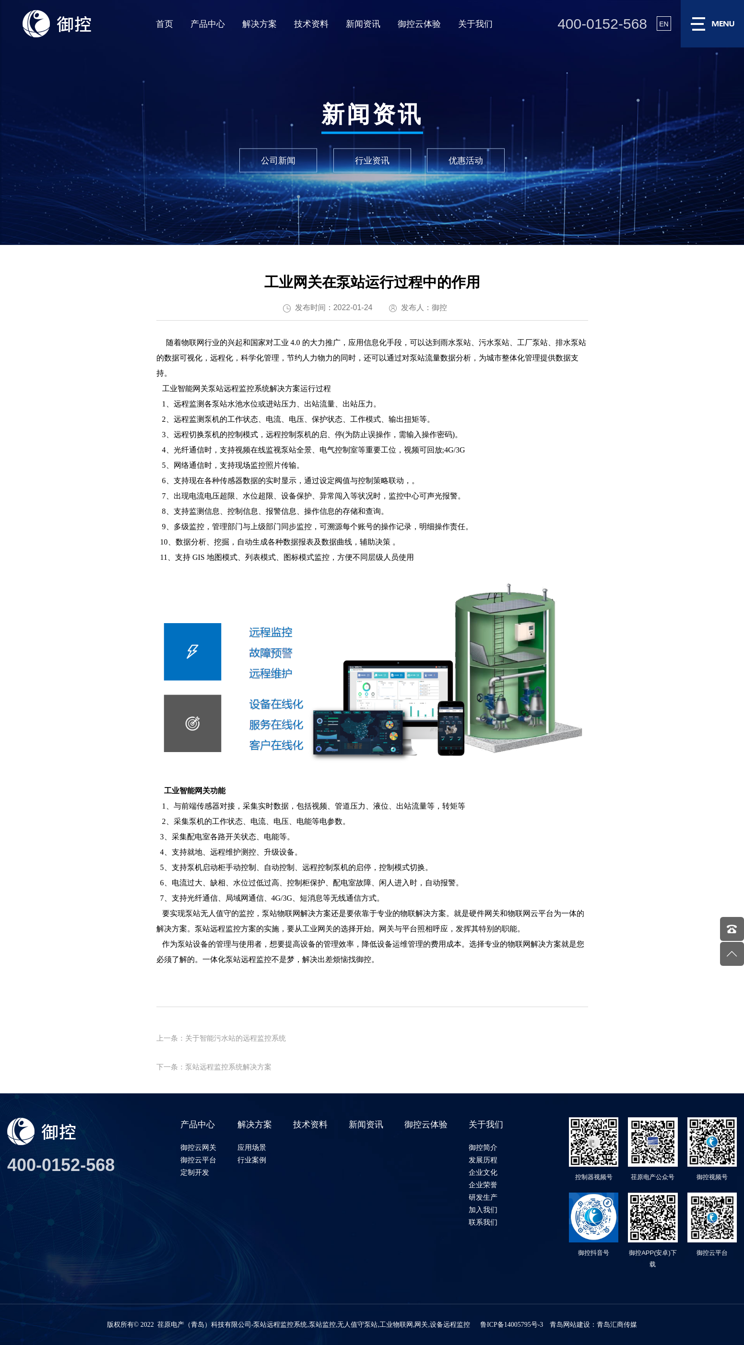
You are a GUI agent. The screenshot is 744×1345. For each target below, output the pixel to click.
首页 (164, 24)
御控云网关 (198, 1147)
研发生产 (483, 1197)
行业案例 (251, 1160)
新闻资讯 (363, 24)
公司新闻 (278, 160)
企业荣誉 (483, 1185)
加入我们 (483, 1210)
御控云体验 (419, 24)
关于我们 (475, 24)
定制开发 (194, 1172)
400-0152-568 (602, 24)
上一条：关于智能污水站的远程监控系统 (221, 1038)
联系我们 (483, 1222)
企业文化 (483, 1172)
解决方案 (259, 24)
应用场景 (251, 1147)
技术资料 (311, 24)
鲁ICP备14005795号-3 (511, 1324)
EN (663, 24)
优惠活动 (466, 160)
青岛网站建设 (570, 1324)
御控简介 (483, 1147)
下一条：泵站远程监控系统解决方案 (214, 1067)
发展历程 (483, 1160)
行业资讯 (372, 160)
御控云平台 (198, 1160)
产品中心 (207, 24)
